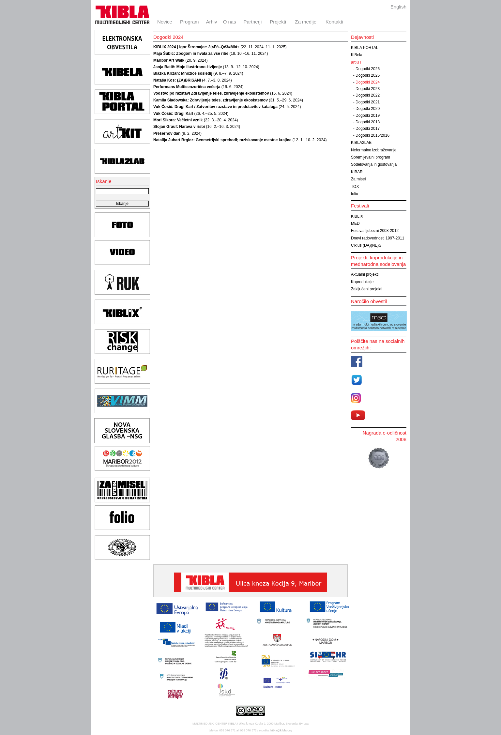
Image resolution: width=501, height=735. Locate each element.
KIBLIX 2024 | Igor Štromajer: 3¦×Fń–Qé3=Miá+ (196, 47)
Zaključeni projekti (366, 289)
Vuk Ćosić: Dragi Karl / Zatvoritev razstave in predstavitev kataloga (215, 106)
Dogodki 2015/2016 (372, 135)
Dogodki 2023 (368, 88)
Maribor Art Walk (168, 60)
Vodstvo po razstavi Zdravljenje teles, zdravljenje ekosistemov (211, 93)
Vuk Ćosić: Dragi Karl (173, 113)
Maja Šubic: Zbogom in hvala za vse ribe (190, 53)
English (398, 6)
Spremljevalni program (370, 157)
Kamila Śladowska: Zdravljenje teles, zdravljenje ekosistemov (210, 100)
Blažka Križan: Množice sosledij (182, 73)
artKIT (356, 62)
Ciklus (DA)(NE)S (366, 245)
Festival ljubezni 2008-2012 (375, 230)
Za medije (305, 21)
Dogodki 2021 (368, 102)
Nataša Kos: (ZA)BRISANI (177, 80)
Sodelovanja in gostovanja (374, 164)
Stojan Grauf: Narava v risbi (179, 126)
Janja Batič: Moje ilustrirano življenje (187, 67)
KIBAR (357, 172)
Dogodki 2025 (368, 75)
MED (355, 223)
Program (189, 21)
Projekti (278, 21)
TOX (355, 186)
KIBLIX (357, 216)
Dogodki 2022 (368, 95)
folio (354, 193)
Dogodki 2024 (368, 82)
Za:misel (358, 179)
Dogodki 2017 (368, 128)
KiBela (356, 55)
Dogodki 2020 (368, 108)
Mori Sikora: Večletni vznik (178, 120)
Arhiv (211, 21)
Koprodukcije (362, 282)
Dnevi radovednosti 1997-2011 (377, 238)
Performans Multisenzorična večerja (186, 86)
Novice (164, 21)
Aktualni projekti (365, 274)
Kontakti (334, 21)
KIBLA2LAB (361, 142)
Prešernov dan (166, 133)
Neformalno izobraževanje (373, 150)
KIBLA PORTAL (364, 47)
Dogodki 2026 (368, 69)
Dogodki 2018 (368, 122)
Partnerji (252, 21)
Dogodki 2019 (368, 115)
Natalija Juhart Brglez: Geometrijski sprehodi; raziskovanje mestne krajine (222, 140)
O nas (229, 21)
